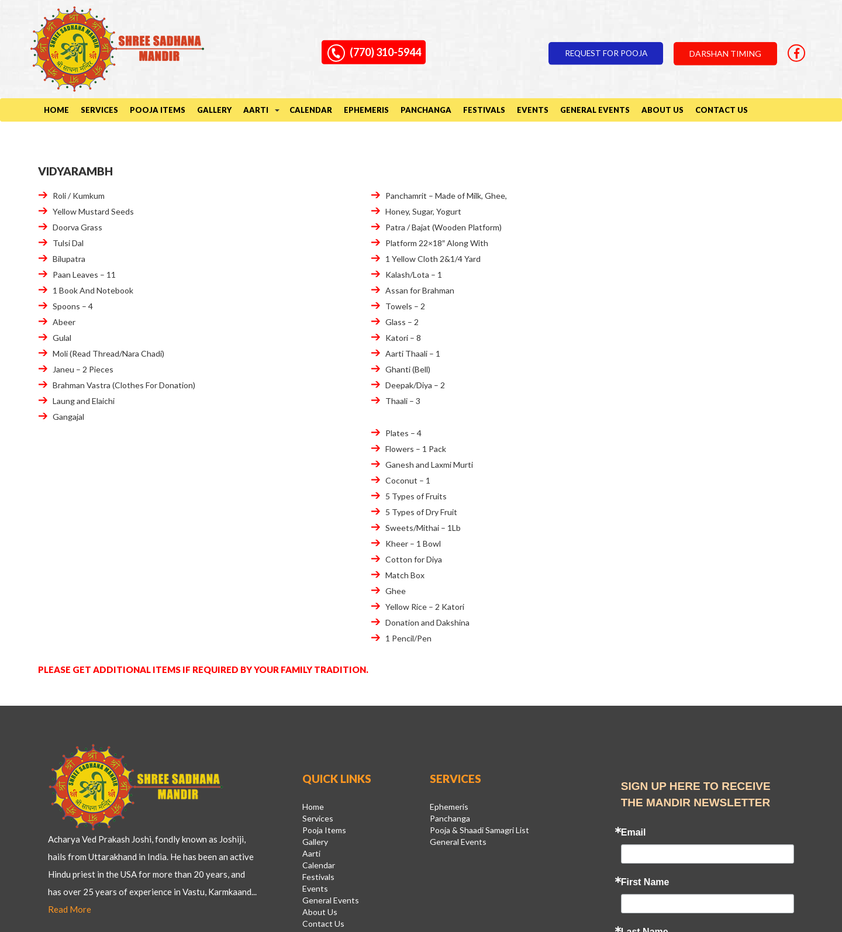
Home (56, 110)
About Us (662, 110)
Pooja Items (157, 110)
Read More (120, 691)
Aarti (255, 110)
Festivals (484, 110)
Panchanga (426, 110)
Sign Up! (707, 820)
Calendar (310, 110)
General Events (595, 110)
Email (633, 614)
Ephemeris (366, 110)
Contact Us (721, 110)
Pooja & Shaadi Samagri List (479, 615)
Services (99, 110)
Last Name (644, 714)
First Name (645, 664)
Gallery (214, 110)
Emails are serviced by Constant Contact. (680, 795)
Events (532, 110)
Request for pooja (596, 49)
